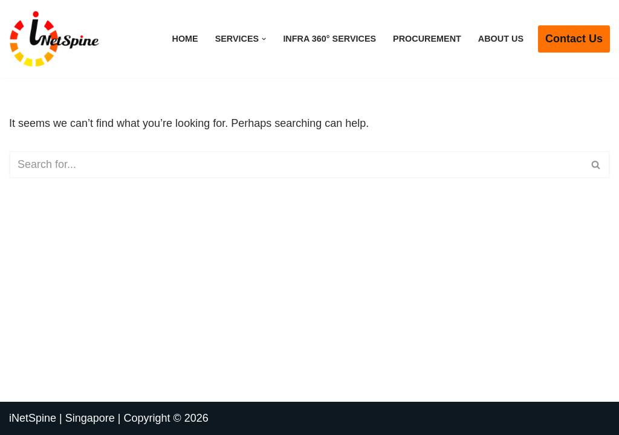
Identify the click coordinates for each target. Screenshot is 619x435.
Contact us (574, 39)
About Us (500, 39)
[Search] (296, 164)
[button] (264, 39)
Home (185, 39)
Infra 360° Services (329, 39)
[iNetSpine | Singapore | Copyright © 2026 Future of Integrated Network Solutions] (54, 39)
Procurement (427, 39)
